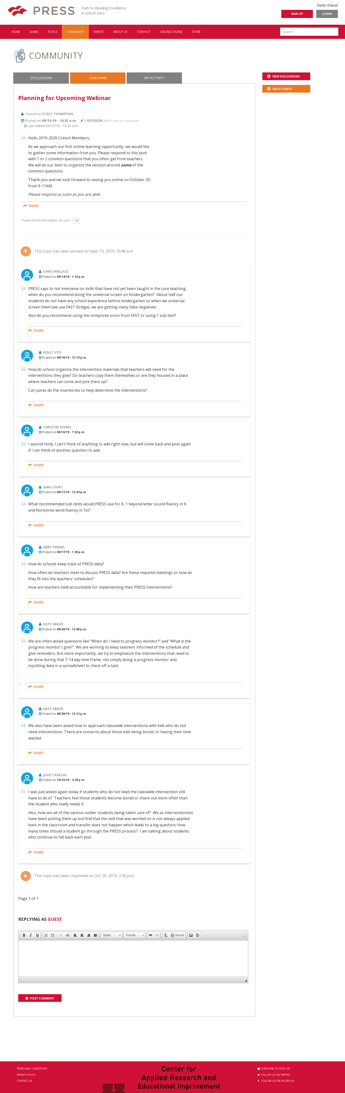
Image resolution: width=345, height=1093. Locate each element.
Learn (33, 32)
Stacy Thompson (57, 114)
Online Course (171, 32)
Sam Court (53, 487)
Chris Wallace (56, 271)
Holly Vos (52, 352)
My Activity (154, 78)
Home (16, 32)
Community (75, 32)
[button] (24, 935)
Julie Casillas (55, 775)
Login (327, 14)
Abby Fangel (54, 547)
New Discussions (283, 76)
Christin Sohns (57, 427)
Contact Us (24, 1080)
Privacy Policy (26, 1074)
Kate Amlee (53, 624)
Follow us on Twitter (274, 1074)
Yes (76, 220)
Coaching (98, 78)
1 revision (91, 120)
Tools (52, 32)
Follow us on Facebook (276, 1080)
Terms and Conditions (32, 1068)
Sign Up (297, 14)
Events (99, 32)
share (31, 205)
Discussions (41, 78)
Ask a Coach (279, 89)
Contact (144, 32)
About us (120, 32)
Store (196, 32)
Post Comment (39, 998)
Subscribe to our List (274, 1068)
